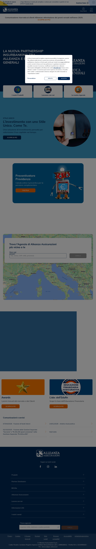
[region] (48, 69)
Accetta (64, 78)
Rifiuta (50, 78)
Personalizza (31, 78)
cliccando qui (57, 68)
